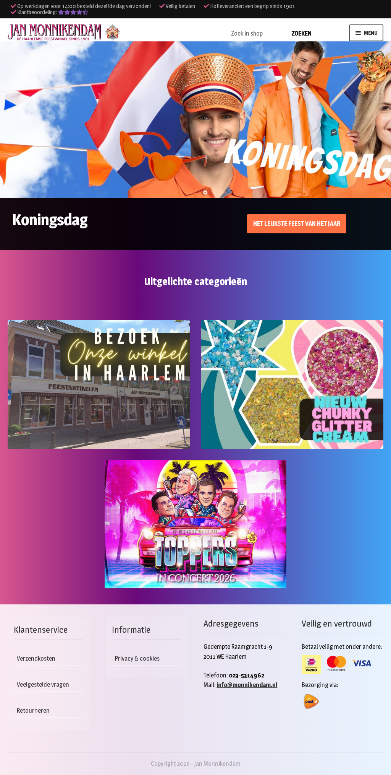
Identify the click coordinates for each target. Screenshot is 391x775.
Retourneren (33, 710)
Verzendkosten (36, 658)
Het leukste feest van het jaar (296, 223)
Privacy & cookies (137, 658)
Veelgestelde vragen (43, 684)
